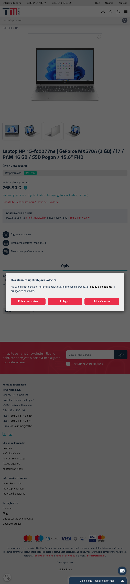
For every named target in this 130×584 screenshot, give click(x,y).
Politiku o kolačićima (100, 286)
